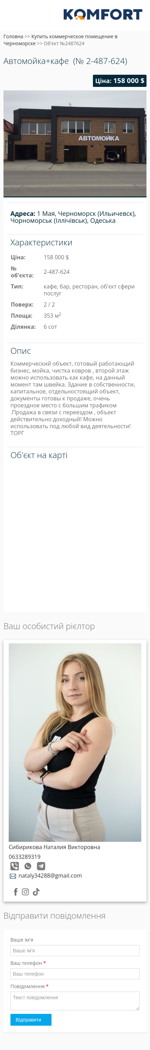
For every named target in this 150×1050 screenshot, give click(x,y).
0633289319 (24, 857)
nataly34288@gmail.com (45, 875)
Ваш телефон (28, 963)
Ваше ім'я (21, 939)
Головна (13, 36)
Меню (13, 16)
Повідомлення (29, 986)
